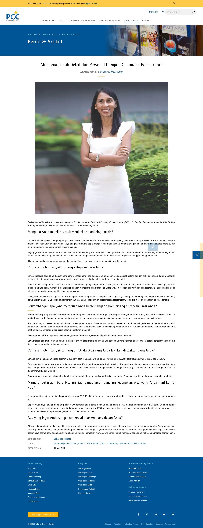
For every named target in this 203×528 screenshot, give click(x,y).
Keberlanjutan (147, 524)
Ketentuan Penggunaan (165, 524)
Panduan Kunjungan (36, 497)
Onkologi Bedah (85, 473)
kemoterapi (112, 443)
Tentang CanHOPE (137, 492)
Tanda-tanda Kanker (137, 477)
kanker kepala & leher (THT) (91, 443)
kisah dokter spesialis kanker (132, 443)
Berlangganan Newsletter (43, 514)
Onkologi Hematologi (87, 477)
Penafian (117, 524)
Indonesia (32, 34)
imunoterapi (59, 443)
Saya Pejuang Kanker (138, 500)
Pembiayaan (33, 501)
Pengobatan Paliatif (86, 489)
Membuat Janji (34, 493)
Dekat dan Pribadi (62, 439)
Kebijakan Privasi (131, 524)
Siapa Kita (32, 469)
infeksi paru (71, 443)
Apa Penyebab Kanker (138, 473)
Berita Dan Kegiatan (36, 481)
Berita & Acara (49, 34)
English (87, 3)
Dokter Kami (33, 473)
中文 (96, 3)
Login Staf (32, 485)
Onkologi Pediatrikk (86, 481)
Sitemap (107, 524)
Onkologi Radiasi (85, 485)
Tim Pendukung (34, 477)
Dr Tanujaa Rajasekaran (111, 72)
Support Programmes (138, 496)
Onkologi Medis (84, 469)
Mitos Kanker (134, 481)
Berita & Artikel (69, 34)
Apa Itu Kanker (135, 469)
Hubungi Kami (34, 489)
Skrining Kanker (85, 493)
